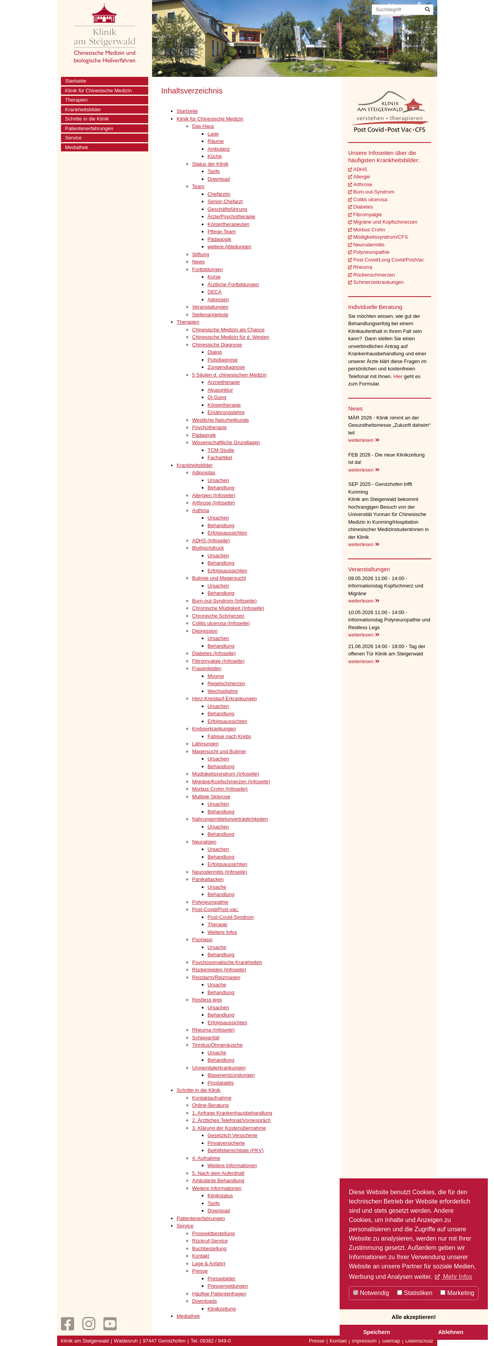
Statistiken (414, 1293)
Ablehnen (451, 1332)
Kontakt (338, 1341)
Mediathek (76, 147)
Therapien (76, 100)
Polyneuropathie (371, 252)
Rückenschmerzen (374, 275)
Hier (398, 376)
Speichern (376, 1332)
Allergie (361, 177)
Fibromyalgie (367, 214)
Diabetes (363, 207)
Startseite (75, 81)
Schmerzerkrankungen (378, 282)
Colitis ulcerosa (370, 199)
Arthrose (362, 184)
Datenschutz (419, 1341)
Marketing (457, 1293)
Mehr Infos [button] (456, 1276)
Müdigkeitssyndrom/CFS (380, 237)
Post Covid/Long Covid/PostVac (388, 260)
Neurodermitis (368, 245)
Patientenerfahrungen (89, 128)
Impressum (364, 1341)
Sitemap (391, 1341)
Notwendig (371, 1293)
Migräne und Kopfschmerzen (385, 222)
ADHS (360, 169)
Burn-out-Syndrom (373, 192)
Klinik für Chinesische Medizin (98, 90)
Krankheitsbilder (83, 109)
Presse (316, 1341)
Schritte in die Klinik (87, 119)
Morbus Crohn (369, 230)
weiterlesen (363, 440)
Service (73, 138)
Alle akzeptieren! (414, 1317)
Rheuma (362, 267)
